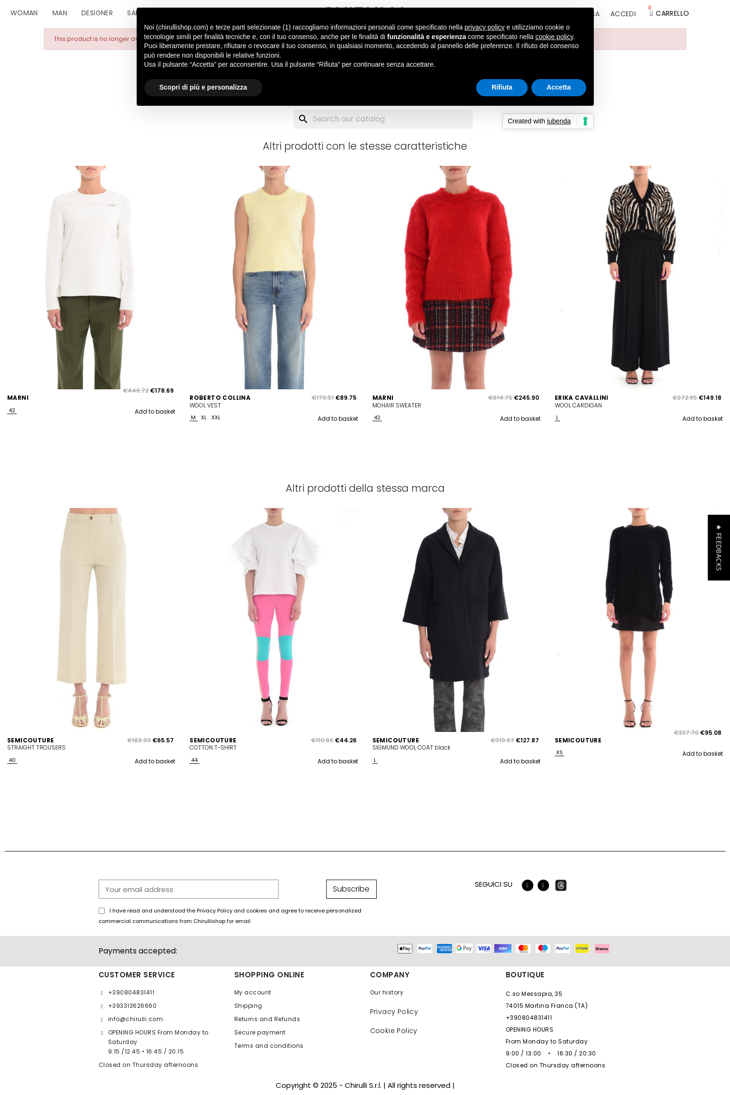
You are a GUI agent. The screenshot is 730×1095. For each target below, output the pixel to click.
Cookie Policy (394, 1030)
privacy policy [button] (485, 27)
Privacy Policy (394, 1011)
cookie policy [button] (554, 37)
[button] (719, 547)
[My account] (623, 14)
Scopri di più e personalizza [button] (203, 87)
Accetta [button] (559, 87)
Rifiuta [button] (501, 87)
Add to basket (155, 411)
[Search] (383, 119)
